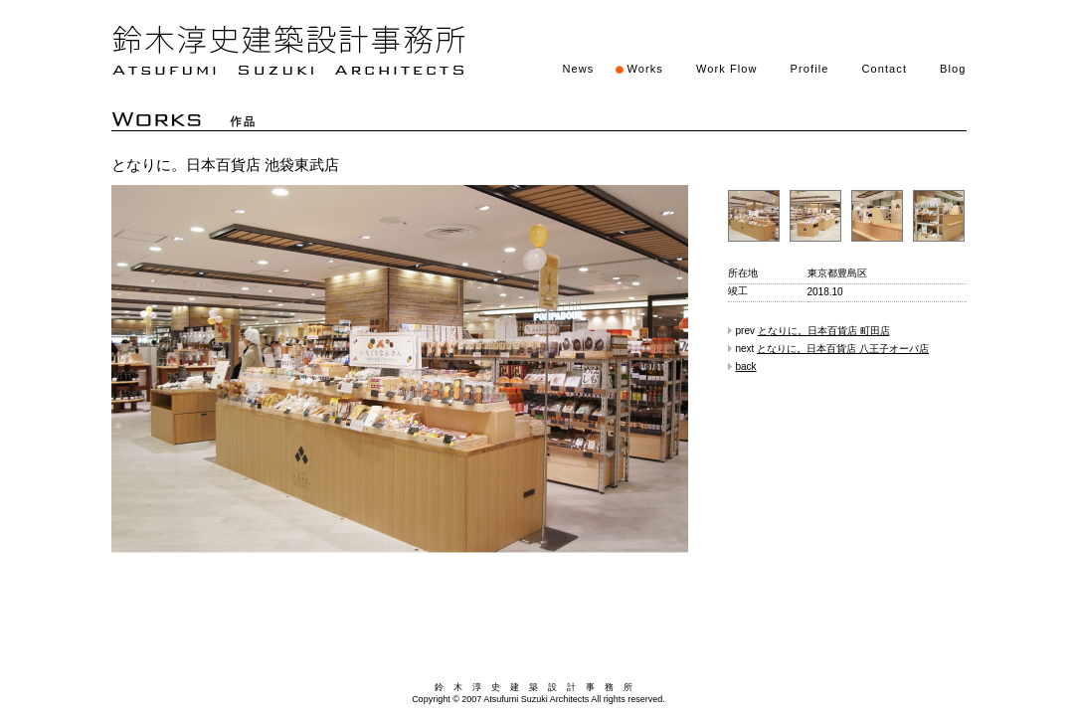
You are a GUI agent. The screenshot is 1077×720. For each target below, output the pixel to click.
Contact (884, 69)
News (579, 69)
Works (644, 69)
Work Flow (727, 69)
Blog (953, 69)
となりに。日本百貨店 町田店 (824, 330)
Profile (810, 69)
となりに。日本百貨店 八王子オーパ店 (843, 348)
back (746, 366)
